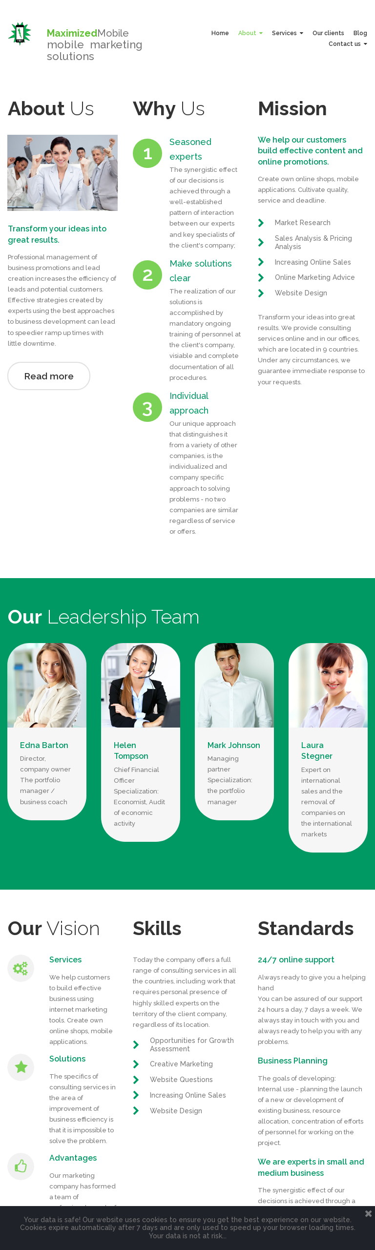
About (250, 33)
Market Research (303, 223)
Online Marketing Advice (315, 277)
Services (287, 33)
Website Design (301, 293)
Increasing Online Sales (313, 262)
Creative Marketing (181, 1108)
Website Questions (181, 1123)
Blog (360, 33)
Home (220, 33)
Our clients (328, 33)
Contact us (348, 44)
